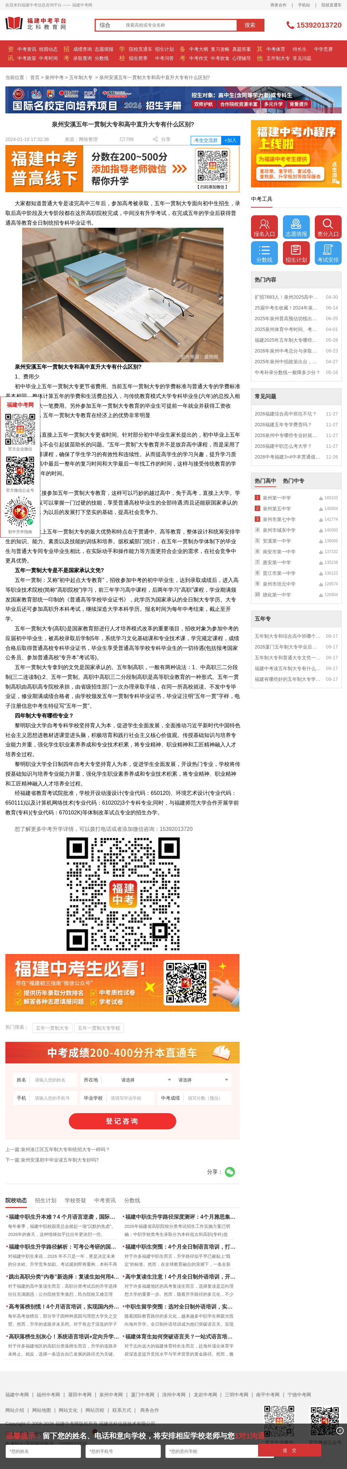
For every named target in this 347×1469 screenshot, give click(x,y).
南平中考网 (268, 1394)
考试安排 (328, 254)
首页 (35, 77)
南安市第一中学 (279, 551)
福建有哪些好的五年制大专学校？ (288, 679)
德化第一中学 (277, 594)
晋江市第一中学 (279, 573)
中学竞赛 (323, 49)
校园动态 (48, 49)
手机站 (304, 5)
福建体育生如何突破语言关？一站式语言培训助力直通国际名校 (181, 1336)
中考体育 (275, 49)
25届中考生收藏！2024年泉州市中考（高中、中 (288, 307)
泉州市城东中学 (279, 530)
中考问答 (164, 58)
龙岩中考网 (205, 1394)
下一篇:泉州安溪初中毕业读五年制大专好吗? (52, 1160)
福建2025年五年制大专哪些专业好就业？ (288, 340)
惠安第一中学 (277, 562)
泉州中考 (54, 77)
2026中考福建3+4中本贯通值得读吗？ (288, 457)
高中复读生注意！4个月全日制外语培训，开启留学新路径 (181, 1277)
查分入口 (328, 228)
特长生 (300, 49)
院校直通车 (331, 5)
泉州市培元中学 (279, 584)
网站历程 (95, 1410)
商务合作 (278, 5)
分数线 (102, 58)
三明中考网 (236, 1394)
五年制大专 (278, 58)
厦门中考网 (142, 1394)
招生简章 (138, 58)
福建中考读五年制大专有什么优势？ (288, 668)
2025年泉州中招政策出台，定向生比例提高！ (288, 361)
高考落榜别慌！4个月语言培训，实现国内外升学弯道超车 (64, 1307)
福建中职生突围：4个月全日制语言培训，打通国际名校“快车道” (181, 1247)
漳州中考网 (174, 1394)
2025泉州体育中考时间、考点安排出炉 (288, 329)
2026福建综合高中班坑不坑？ (286, 413)
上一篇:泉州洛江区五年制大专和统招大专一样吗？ (57, 1149)
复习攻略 (220, 49)
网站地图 (41, 1410)
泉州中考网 (111, 1394)
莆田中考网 (80, 1394)
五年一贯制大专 (52, 1028)
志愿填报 (104, 49)
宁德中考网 (299, 1394)
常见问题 (302, 58)
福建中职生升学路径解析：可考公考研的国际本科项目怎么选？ (64, 1247)
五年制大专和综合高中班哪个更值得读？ (288, 636)
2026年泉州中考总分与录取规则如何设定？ (288, 351)
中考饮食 (220, 58)
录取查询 (82, 58)
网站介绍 (14, 1410)
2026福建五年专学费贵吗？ (283, 424)
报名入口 (264, 228)
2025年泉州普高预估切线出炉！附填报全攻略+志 (288, 318)
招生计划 (164, 49)
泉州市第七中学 (279, 519)
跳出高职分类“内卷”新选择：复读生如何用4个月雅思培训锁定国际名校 (64, 1277)
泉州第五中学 (277, 508)
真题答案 (241, 49)
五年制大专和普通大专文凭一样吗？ (288, 657)
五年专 (263, 619)
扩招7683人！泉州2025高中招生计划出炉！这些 (288, 297)
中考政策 (26, 58)
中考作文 (198, 58)
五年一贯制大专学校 (99, 1028)
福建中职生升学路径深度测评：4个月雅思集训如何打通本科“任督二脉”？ (181, 1217)
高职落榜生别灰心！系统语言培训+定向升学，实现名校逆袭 (64, 1336)
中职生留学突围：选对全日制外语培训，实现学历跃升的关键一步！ (181, 1307)
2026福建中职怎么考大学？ (283, 446)
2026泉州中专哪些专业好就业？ (288, 435)
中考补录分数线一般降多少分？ (287, 372)
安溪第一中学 (277, 541)
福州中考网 (48, 1394)
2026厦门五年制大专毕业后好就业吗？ (288, 647)
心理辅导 (241, 58)
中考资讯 (26, 49)
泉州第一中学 (277, 498)
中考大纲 (198, 49)
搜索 (250, 25)
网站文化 (68, 1410)
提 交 (290, 1450)
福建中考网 (17, 1394)
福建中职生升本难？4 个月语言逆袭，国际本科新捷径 (64, 1217)
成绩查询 (82, 49)
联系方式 (121, 1410)
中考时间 (48, 58)
